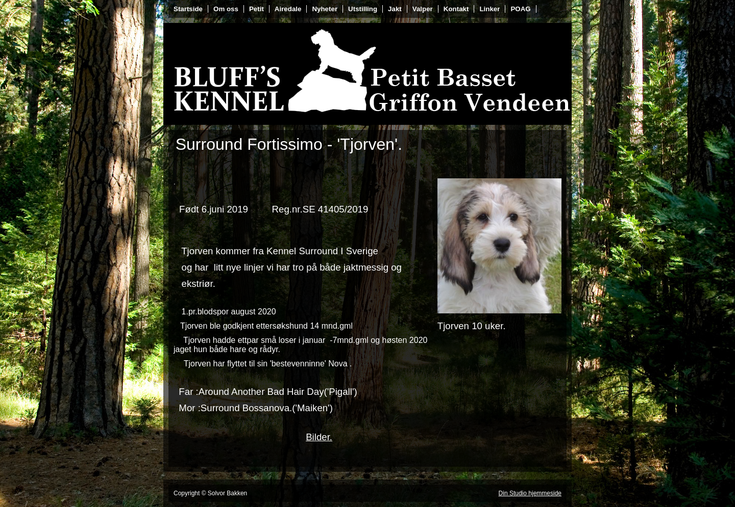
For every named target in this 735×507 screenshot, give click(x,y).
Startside (188, 9)
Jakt (395, 9)
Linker (489, 9)
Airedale (288, 9)
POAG (520, 9)
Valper (422, 9)
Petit (256, 9)
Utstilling (362, 9)
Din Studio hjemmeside (530, 493)
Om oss (225, 9)
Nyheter (324, 9)
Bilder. (319, 437)
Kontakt (456, 9)
